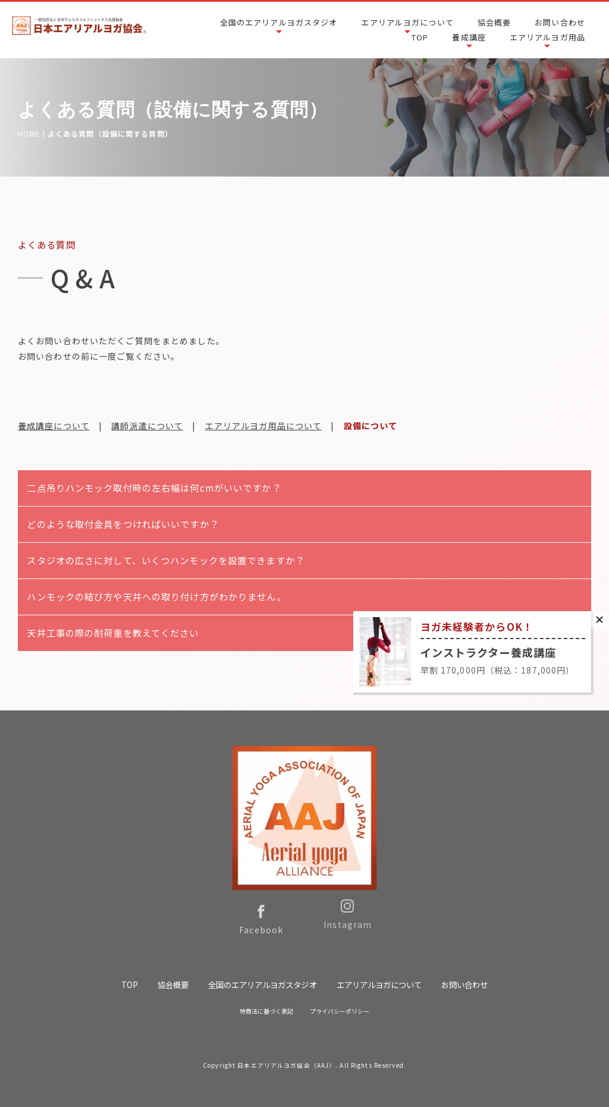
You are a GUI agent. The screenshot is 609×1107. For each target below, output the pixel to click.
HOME (29, 133)
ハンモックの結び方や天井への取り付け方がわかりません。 (156, 596)
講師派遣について (147, 426)
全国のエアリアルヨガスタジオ (279, 22)
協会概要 (494, 22)
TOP (420, 37)
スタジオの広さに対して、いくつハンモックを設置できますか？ (165, 560)
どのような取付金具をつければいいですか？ (122, 523)
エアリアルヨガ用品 (547, 37)
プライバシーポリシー (340, 1011)
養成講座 (468, 37)
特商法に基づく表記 (266, 1011)
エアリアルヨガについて (407, 22)
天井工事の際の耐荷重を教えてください (113, 632)
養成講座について (54, 426)
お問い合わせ (560, 22)
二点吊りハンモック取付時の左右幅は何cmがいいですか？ (154, 487)
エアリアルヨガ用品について (263, 426)
